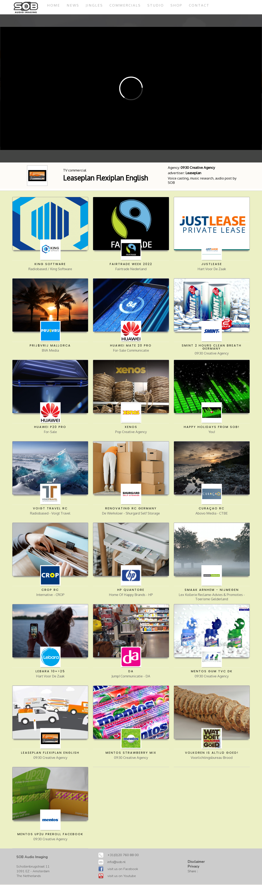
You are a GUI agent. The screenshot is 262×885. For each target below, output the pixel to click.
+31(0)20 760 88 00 (123, 855)
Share (192, 871)
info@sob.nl (116, 862)
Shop (177, 5)
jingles (94, 5)
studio (156, 5)
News (73, 5)
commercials (125, 5)
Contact (200, 5)
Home (53, 5)
